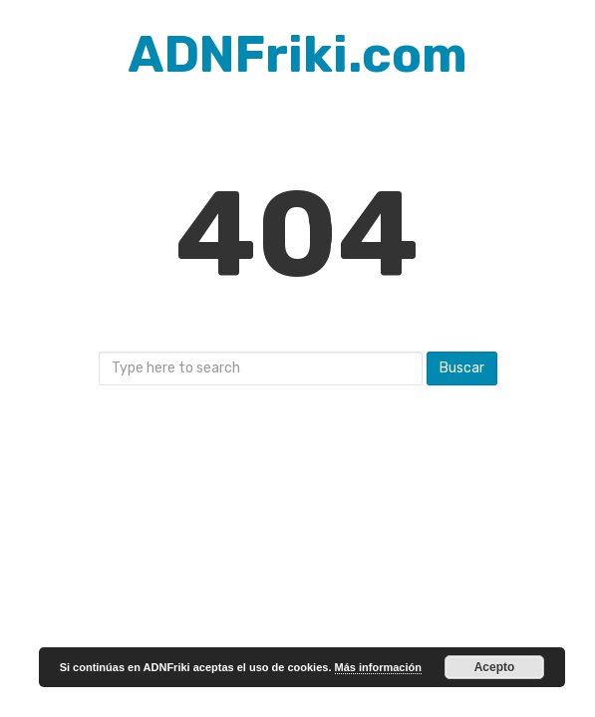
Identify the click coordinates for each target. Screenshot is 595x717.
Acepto (494, 667)
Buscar (462, 367)
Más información (378, 667)
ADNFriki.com (298, 55)
